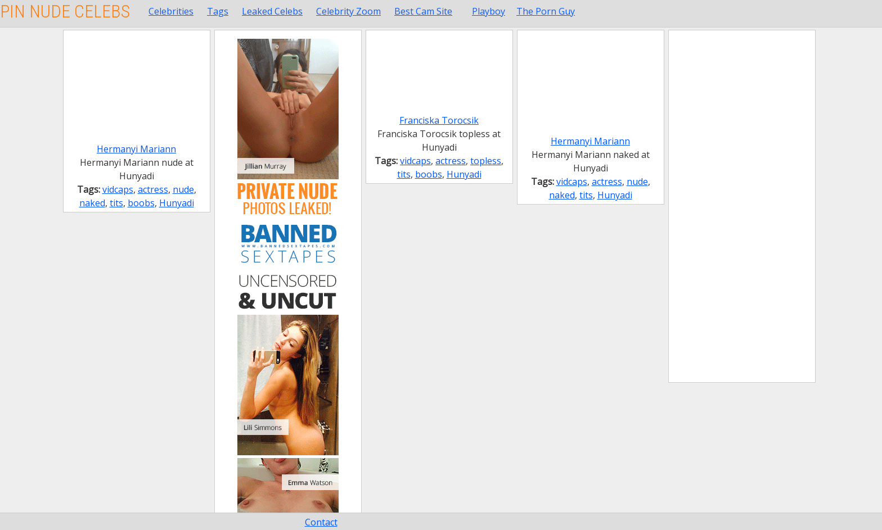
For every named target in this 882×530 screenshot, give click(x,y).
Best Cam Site (423, 11)
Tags (217, 11)
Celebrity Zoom (348, 11)
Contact (321, 522)
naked (92, 203)
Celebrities (171, 11)
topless (485, 161)
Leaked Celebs (272, 11)
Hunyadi (176, 203)
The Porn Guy (545, 11)
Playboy (488, 11)
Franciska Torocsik (439, 120)
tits (116, 203)
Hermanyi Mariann (136, 149)
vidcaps (117, 189)
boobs (141, 203)
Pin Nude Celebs (65, 11)
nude (183, 189)
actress (153, 189)
